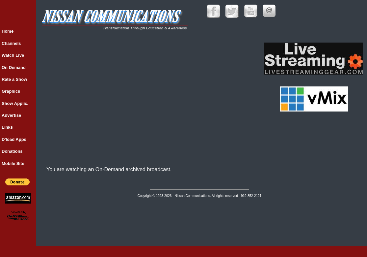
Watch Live (13, 55)
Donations (12, 151)
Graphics (11, 91)
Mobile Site (13, 163)
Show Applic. (15, 103)
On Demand (14, 67)
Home (7, 31)
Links (7, 127)
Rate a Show (14, 79)
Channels (11, 43)
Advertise (11, 115)
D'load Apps (14, 139)
